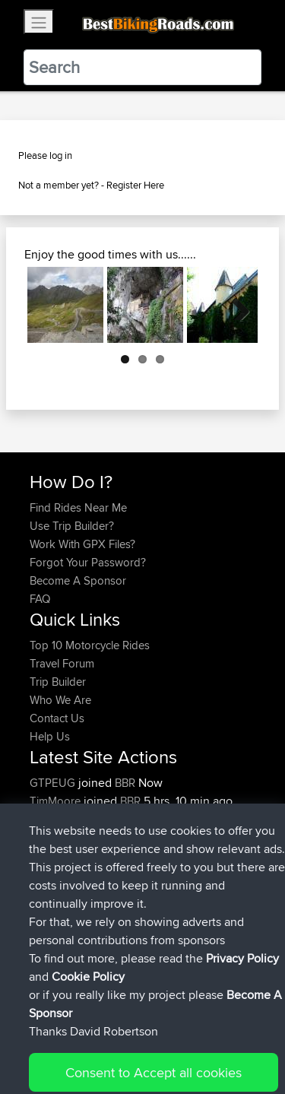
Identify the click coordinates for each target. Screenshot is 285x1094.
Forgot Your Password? (88, 562)
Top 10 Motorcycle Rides (90, 645)
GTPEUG (54, 783)
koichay (50, 819)
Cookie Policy (45, 1053)
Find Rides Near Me (78, 507)
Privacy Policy (233, 1035)
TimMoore (57, 801)
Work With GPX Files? (82, 544)
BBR (125, 783)
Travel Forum (62, 663)
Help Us (50, 736)
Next (235, 305)
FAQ (40, 599)
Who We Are (60, 700)
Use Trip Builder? (72, 526)
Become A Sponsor (78, 580)
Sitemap (171, 1035)
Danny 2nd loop (165, 856)
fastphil (49, 856)
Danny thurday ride (172, 892)
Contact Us (57, 718)
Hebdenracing (66, 837)
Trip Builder (58, 682)
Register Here (135, 185)
